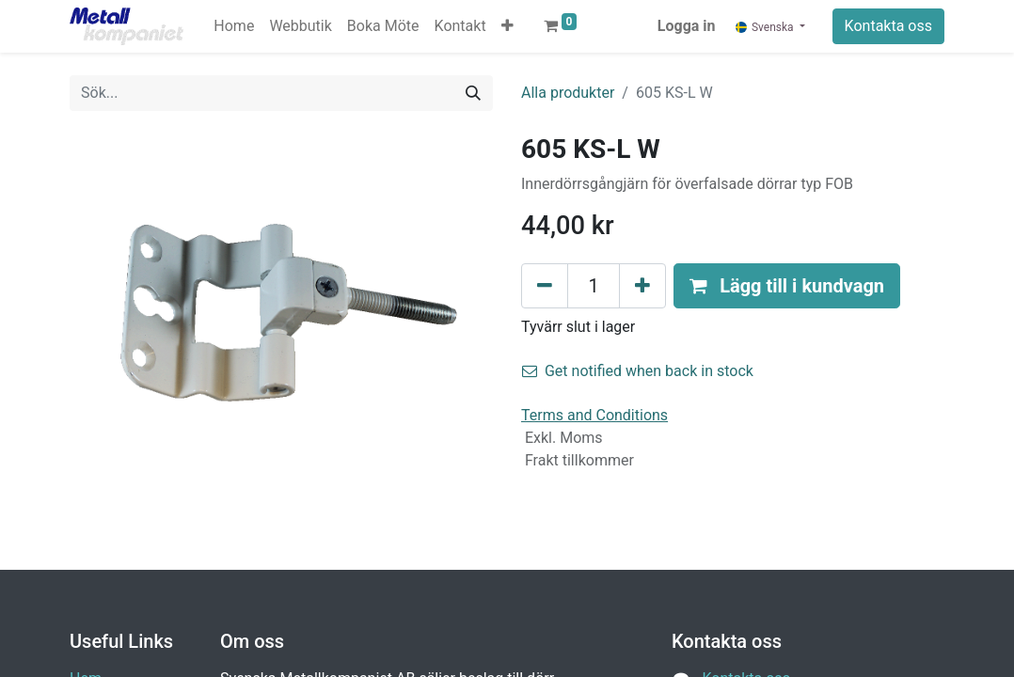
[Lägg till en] (642, 285)
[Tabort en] (544, 285)
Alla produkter (567, 93)
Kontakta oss (888, 26)
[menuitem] (233, 26)
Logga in (687, 26)
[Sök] (473, 93)
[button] (507, 26)
